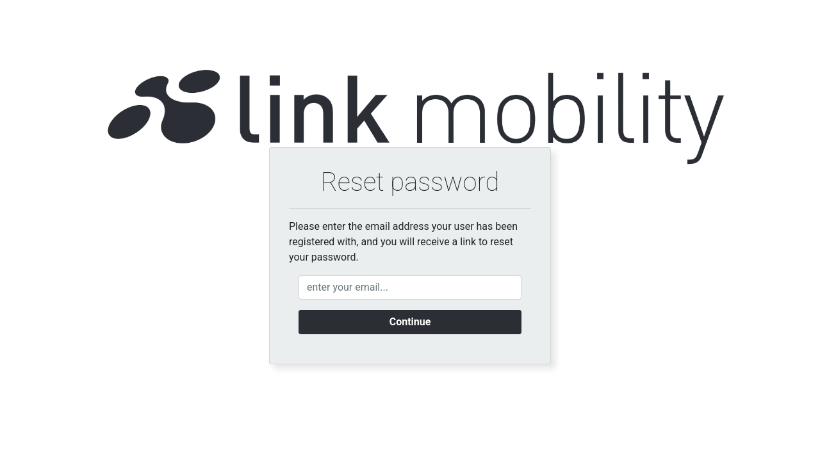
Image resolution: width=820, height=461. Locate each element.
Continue (410, 322)
